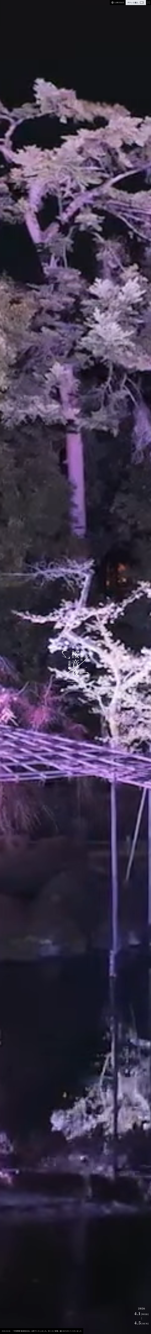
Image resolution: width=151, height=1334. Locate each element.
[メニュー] (148, 2)
